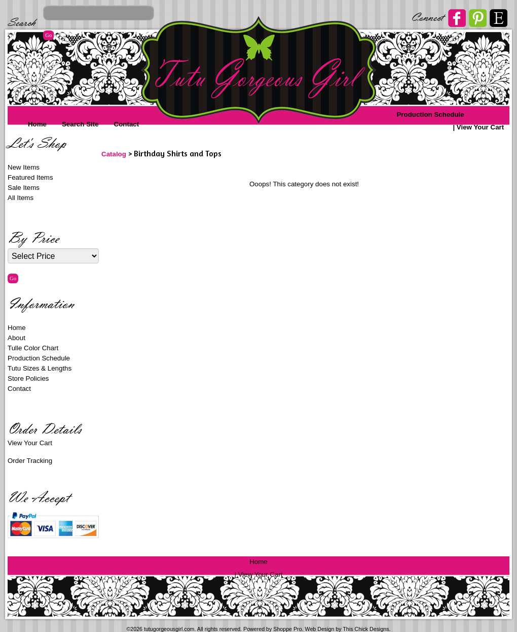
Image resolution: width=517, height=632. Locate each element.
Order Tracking (30, 460)
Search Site (80, 124)
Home (37, 124)
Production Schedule (430, 114)
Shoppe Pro (287, 629)
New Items (24, 167)
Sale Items (24, 187)
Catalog (113, 154)
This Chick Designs (366, 629)
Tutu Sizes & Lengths (39, 368)
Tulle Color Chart (33, 348)
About (16, 338)
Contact (126, 124)
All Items (20, 198)
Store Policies (28, 378)
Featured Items (30, 177)
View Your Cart (480, 127)
